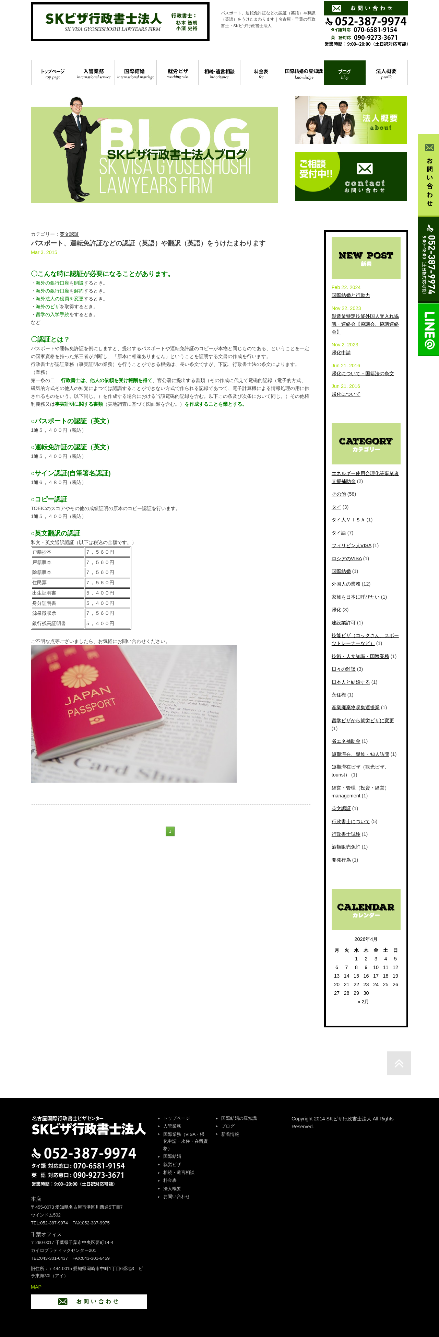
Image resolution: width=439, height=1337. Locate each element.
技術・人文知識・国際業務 (360, 656)
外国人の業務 (346, 584)
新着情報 (230, 1134)
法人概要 (386, 72)
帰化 (336, 609)
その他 (339, 494)
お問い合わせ (176, 1196)
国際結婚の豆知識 (303, 72)
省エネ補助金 (346, 741)
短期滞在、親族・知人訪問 (360, 754)
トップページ (52, 72)
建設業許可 (344, 622)
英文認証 (69, 234)
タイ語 (339, 532)
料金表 (261, 72)
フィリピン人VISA (351, 545)
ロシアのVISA (347, 558)
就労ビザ (177, 72)
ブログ (345, 72)
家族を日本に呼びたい (356, 597)
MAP (36, 1287)
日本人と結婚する (351, 682)
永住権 (339, 695)
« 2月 (363, 1001)
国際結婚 (135, 72)
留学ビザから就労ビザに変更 (363, 720)
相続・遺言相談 (219, 72)
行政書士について (351, 821)
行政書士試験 (346, 834)
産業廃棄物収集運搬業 (356, 707)
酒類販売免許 (346, 847)
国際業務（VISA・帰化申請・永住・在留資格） (185, 1141)
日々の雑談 (344, 669)
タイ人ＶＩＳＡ (348, 519)
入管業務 (94, 72)
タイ (336, 507)
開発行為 (341, 860)
